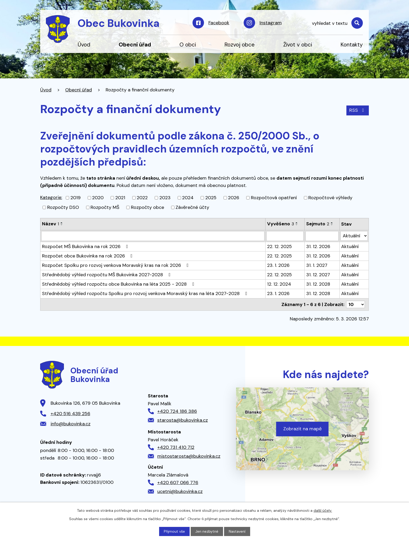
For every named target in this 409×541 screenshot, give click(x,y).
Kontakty (351, 44)
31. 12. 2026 (318, 246)
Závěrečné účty (192, 207)
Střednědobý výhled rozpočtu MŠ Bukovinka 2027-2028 (107, 275)
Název (50, 224)
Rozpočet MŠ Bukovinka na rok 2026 (86, 246)
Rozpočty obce (147, 207)
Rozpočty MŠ (105, 207)
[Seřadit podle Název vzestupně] (62, 223)
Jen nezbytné (206, 531)
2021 (120, 198)
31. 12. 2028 (318, 284)
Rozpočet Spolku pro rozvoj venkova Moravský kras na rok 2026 (116, 265)
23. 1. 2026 (278, 265)
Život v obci (297, 44)
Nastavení (237, 531)
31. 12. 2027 (318, 275)
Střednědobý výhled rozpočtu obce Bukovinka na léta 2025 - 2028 (119, 284)
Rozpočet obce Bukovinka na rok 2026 (88, 256)
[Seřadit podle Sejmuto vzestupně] (332, 223)
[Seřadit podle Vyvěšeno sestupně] (297, 225)
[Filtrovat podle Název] (152, 236)
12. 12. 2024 (279, 284)
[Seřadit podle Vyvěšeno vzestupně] (297, 223)
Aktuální (350, 246)
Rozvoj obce (239, 44)
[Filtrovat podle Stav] (354, 236)
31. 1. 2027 (316, 265)
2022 (142, 198)
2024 (188, 198)
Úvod (84, 44)
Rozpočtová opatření (274, 198)
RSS (357, 110)
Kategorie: (51, 197)
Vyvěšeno (280, 224)
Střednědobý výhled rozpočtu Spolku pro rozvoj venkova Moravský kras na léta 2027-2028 (145, 293)
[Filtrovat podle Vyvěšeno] (285, 236)
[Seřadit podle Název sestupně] (62, 225)
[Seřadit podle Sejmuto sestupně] (332, 225)
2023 (165, 198)
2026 (233, 198)
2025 (210, 198)
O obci (187, 44)
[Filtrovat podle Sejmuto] (322, 236)
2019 (75, 198)
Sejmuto (317, 224)
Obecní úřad (135, 44)
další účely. (323, 510)
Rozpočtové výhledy (330, 198)
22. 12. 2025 (279, 246)
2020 (98, 198)
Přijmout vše (174, 531)
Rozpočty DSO (63, 207)
